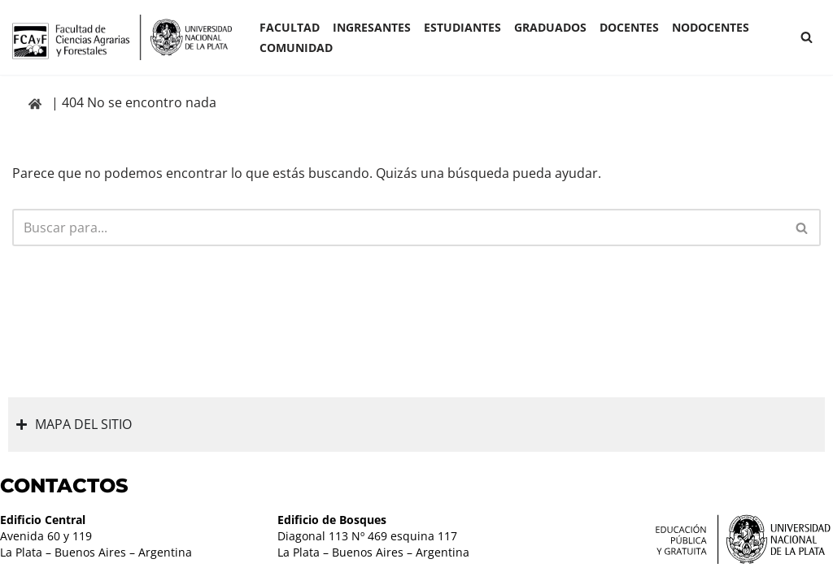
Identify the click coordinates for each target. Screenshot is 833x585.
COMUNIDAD (296, 47)
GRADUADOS (550, 27)
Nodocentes (710, 27)
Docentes (629, 27)
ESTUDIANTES (462, 27)
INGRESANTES (372, 27)
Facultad (289, 27)
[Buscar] (806, 37)
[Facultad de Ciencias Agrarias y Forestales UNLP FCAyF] (122, 37)
